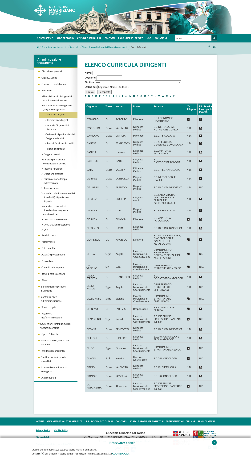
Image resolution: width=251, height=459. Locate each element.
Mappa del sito (43, 437)
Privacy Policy (43, 430)
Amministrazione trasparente (54, 47)
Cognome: (90, 77)
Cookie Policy (61, 430)
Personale (74, 47)
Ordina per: (91, 86)
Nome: (88, 72)
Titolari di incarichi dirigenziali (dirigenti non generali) (104, 47)
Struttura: (89, 82)
